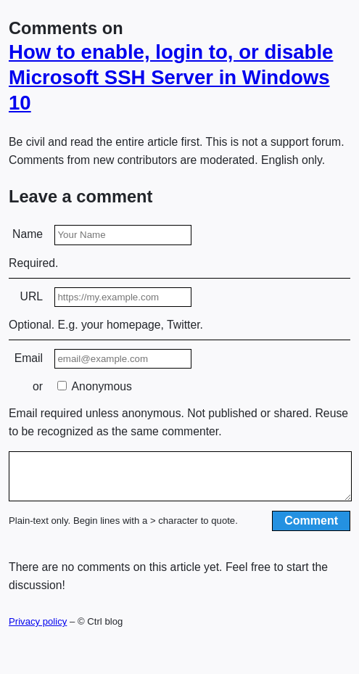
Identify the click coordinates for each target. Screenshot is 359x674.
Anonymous (94, 386)
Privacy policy (38, 630)
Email (29, 358)
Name (27, 234)
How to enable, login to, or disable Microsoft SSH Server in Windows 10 (171, 77)
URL (32, 296)
